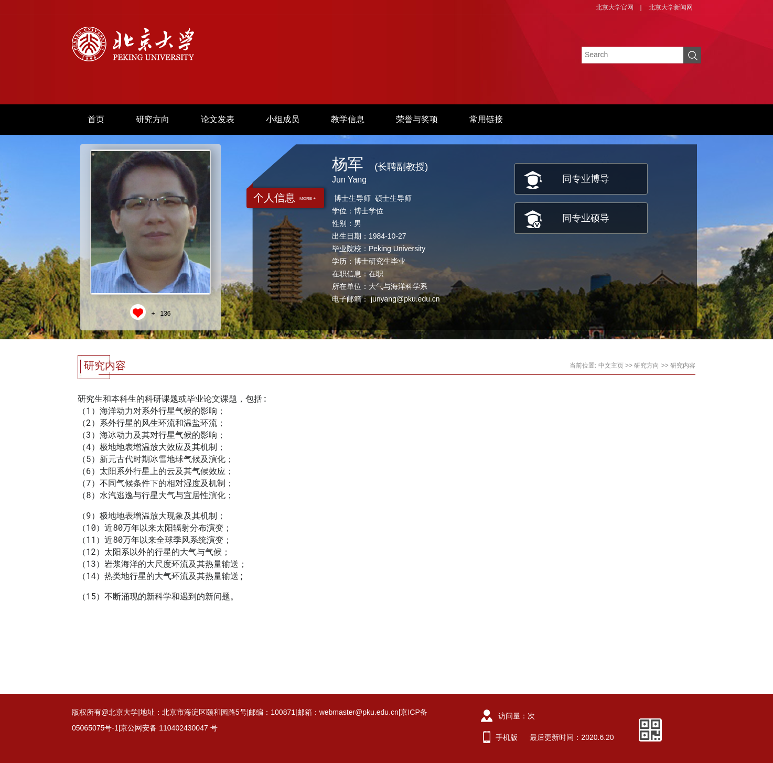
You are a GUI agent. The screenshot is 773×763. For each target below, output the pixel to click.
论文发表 (217, 119)
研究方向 (152, 119)
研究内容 (682, 365)
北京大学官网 (615, 7)
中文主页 (611, 365)
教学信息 (347, 119)
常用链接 (486, 119)
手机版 (507, 737)
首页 (96, 119)
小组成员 (282, 119)
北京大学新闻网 (671, 7)
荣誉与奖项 (417, 119)
